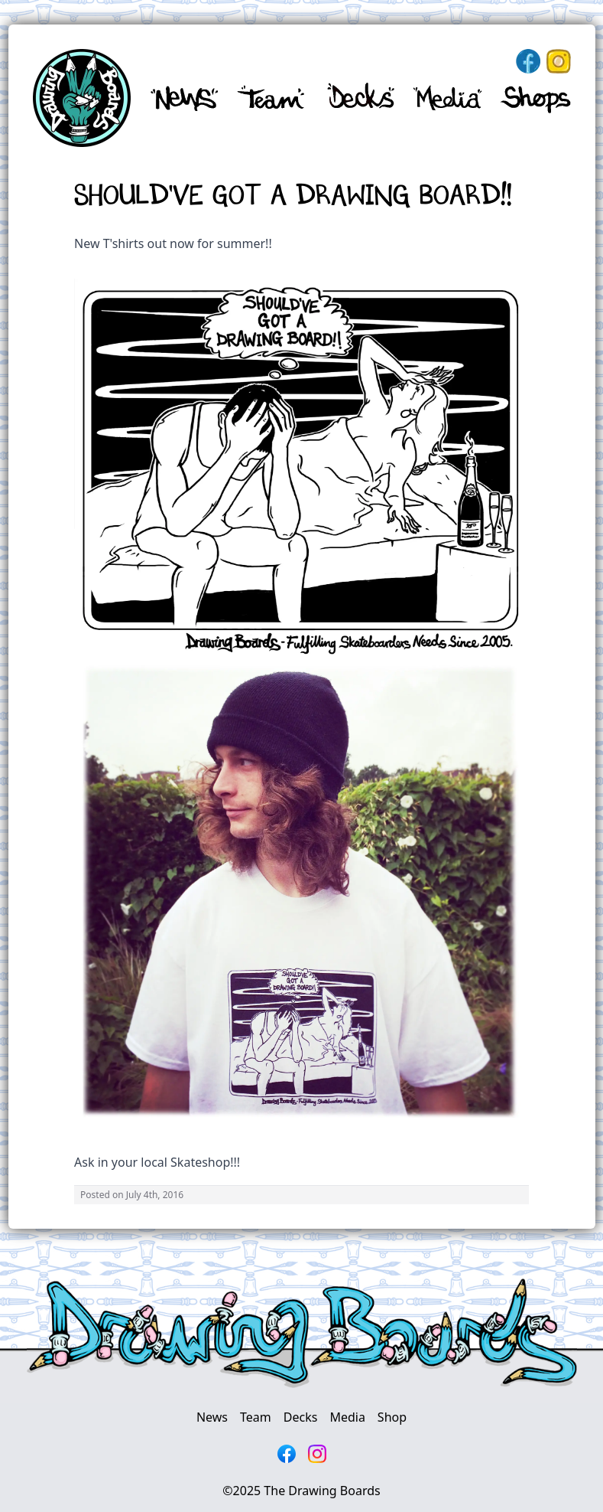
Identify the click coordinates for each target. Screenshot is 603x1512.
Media (347, 1417)
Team (255, 1417)
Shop (392, 1417)
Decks (301, 1417)
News (212, 1417)
